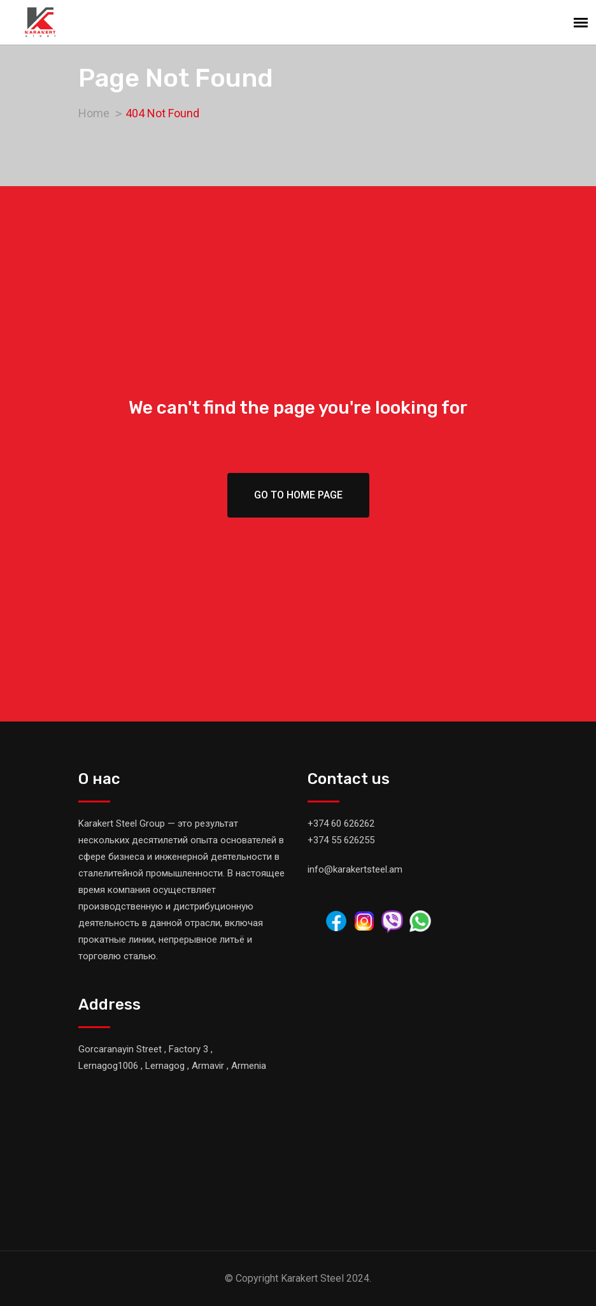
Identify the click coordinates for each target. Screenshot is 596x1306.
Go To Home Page (298, 495)
